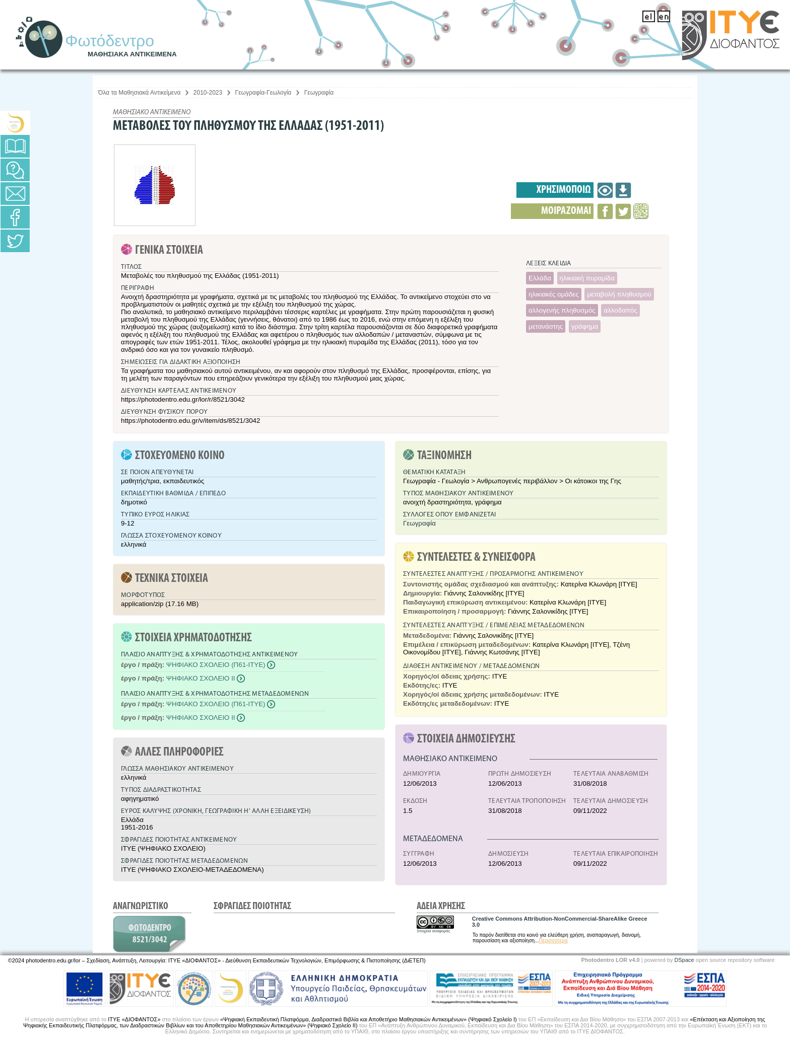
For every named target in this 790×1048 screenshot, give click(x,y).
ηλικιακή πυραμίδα (587, 278)
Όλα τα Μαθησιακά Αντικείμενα (139, 92)
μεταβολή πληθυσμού (619, 294)
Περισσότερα (553, 940)
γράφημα (584, 326)
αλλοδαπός (620, 310)
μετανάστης (546, 326)
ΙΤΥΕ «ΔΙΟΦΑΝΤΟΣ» (134, 1019)
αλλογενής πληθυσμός (562, 310)
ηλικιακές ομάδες (554, 294)
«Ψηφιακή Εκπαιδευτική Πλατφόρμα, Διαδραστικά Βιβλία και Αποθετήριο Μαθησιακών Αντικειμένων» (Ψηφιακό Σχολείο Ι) (368, 1019)
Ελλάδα (540, 278)
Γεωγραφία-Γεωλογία (263, 92)
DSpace (684, 960)
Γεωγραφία (319, 92)
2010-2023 (207, 92)
